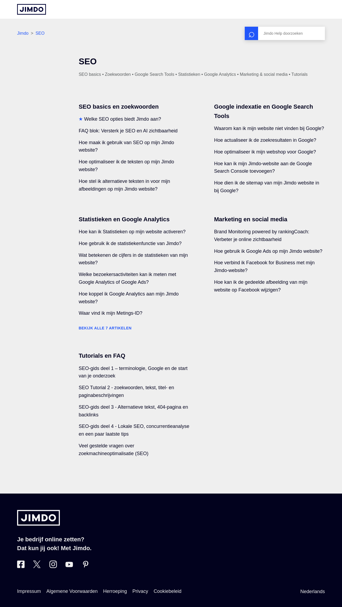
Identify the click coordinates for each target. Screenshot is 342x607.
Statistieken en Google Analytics (124, 219)
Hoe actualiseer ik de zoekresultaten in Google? (265, 140)
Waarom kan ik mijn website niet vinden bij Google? (269, 128)
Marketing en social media (250, 219)
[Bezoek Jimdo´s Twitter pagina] (37, 566)
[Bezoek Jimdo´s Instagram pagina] (53, 566)
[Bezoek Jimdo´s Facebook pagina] (21, 566)
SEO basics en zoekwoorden (119, 106)
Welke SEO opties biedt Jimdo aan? (122, 119)
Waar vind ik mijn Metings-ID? (110, 313)
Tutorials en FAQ (102, 355)
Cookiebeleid (167, 591)
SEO (40, 33)
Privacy (140, 591)
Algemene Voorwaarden (72, 591)
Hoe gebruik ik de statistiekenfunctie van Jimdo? (130, 243)
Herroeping (115, 591)
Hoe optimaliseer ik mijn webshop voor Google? (265, 152)
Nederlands (312, 591)
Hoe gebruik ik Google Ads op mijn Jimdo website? (268, 251)
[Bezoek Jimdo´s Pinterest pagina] (85, 566)
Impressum (29, 591)
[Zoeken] (285, 33)
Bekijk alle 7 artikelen (105, 328)
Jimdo (23, 33)
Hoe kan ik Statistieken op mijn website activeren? (132, 231)
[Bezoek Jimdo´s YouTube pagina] (69, 566)
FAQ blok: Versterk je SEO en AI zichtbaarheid (128, 130)
